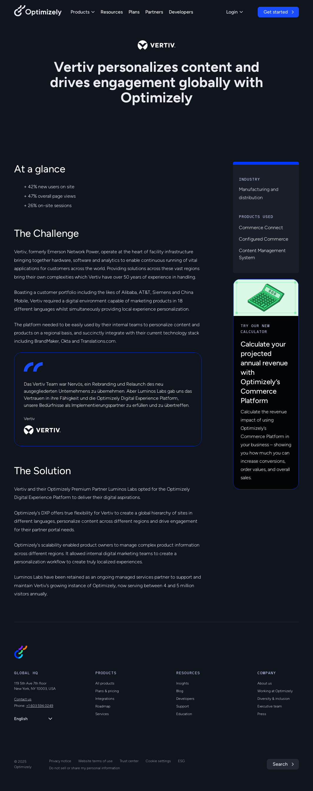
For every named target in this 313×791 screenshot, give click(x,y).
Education (184, 714)
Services (102, 714)
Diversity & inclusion (273, 699)
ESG (181, 761)
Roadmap (102, 706)
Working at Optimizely (275, 691)
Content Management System (262, 254)
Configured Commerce (263, 239)
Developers (181, 12)
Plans (134, 12)
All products (104, 683)
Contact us (22, 699)
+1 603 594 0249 (39, 706)
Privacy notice (60, 761)
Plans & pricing (107, 691)
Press (261, 714)
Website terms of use (95, 761)
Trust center (129, 761)
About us (264, 683)
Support (182, 706)
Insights (182, 683)
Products (83, 12)
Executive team (269, 706)
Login (234, 12)
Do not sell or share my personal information (84, 768)
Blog (179, 691)
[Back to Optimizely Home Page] (38, 12)
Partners (154, 12)
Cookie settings (158, 761)
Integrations (104, 699)
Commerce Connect (261, 227)
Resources (112, 12)
